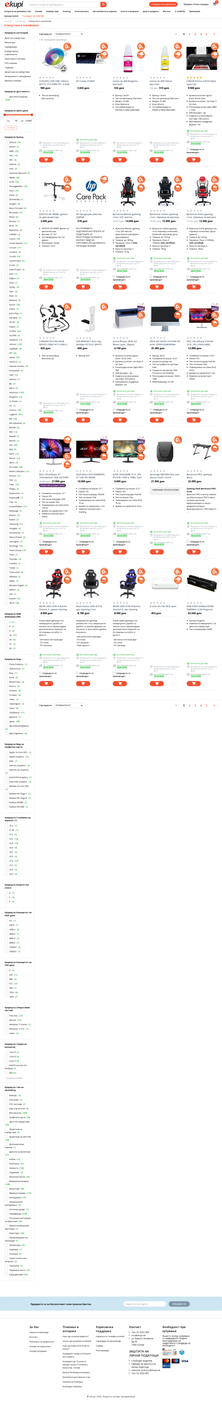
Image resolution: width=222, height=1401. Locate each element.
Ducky (12, 287)
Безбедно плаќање (72, 1386)
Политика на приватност (42, 1341)
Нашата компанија (38, 1332)
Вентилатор (15, 1112)
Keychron (13, 392)
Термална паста (17, 1270)
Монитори (10, 42)
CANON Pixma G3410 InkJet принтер (201, 83)
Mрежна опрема (13, 80)
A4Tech (12, 142)
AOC (11, 155)
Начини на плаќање (73, 1381)
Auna (11, 195)
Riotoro (12, 515)
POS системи (15, 1104)
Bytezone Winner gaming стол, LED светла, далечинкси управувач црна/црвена (127, 216)
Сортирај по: (45, 34)
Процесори (14, 1245)
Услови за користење (40, 1346)
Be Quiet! (13, 212)
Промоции (194, 11)
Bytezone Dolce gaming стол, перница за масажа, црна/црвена (202, 216)
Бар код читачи (17, 1108)
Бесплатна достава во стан (76, 1377)
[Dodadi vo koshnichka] (46, 159)
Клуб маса (14, 1163)
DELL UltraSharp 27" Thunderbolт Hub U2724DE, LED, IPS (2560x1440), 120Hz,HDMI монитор (54, 476)
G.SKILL (12, 331)
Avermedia (14, 199)
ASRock (12, 164)
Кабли (12, 1159)
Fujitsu (12, 326)
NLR (11, 449)
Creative (13, 252)
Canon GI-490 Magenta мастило (125, 83)
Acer (11, 168)
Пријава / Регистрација (193, 4)
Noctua (12, 475)
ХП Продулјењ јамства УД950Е (89, 216)
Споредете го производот (195, 151)
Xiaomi (12, 598)
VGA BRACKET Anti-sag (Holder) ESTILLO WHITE (89, 343)
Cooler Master (16, 243)
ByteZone (14, 230)
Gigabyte (13, 348)
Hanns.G (13, 361)
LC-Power (13, 401)
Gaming (67, 11)
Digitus (12, 278)
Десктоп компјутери (15, 38)
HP (10, 353)
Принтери (14, 1233)
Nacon (12, 458)
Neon (11, 462)
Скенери (13, 1253)
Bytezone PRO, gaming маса (199, 476)
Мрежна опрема (17, 1193)
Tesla (11, 554)
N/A (11, 445)
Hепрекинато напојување (18, 76)
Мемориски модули (19, 1181)
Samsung (13, 524)
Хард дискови (16, 1274)
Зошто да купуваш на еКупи (77, 1341)
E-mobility (180, 11)
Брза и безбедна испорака (76, 1372)
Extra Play (14, 313)
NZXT (11, 453)
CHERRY (13, 234)
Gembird (13, 339)
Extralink (13, 317)
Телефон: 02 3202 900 (33, 16)
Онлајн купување (38, 1351)
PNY (11, 480)
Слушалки (14, 1265)
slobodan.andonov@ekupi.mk (146, 1370)
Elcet (11, 295)
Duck (11, 282)
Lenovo (12, 410)
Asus (11, 190)
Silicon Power (15, 537)
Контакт (33, 1337)
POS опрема (11, 63)
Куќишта (13, 1168)
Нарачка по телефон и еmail (110, 1336)
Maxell (12, 436)
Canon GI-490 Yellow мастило (161, 83)
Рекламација (102, 1350)
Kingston (13, 396)
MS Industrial (15, 423)
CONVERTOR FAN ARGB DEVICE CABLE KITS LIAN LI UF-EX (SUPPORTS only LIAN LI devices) (54, 343)
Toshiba (13, 563)
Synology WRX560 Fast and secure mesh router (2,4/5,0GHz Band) (164, 476)
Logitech (13, 414)
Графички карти (17, 1117)
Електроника (82, 11)
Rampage (13, 510)
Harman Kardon (17, 366)
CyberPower (15, 260)
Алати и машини (130, 11)
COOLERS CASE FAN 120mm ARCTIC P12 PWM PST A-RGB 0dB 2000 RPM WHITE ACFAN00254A (54, 83)
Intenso (12, 379)
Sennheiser (14, 532)
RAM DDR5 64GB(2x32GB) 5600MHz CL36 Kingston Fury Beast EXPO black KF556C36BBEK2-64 (200, 608)
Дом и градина (151, 11)
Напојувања (15, 1197)
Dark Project (15, 269)
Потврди (11, 128)
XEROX (12, 589)
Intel (11, 374)
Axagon (12, 203)
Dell (11, 273)
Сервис (99, 1345)
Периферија (11, 46)
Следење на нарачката (163, 4)
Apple (12, 177)
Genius (12, 344)
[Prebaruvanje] (103, 4)
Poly (11, 502)
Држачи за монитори (19, 1151)
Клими (38, 11)
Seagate (13, 528)
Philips (12, 488)
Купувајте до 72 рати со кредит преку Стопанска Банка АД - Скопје (75, 1364)
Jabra (11, 388)
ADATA (12, 146)
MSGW (12, 427)
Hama (12, 357)
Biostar (12, 221)
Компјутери (52, 11)
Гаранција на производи (108, 1341)
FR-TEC (12, 322)
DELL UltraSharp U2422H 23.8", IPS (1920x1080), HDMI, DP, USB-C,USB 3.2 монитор (200, 343)
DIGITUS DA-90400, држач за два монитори (53, 216)
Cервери (9, 67)
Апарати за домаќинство (17, 11)
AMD (11, 151)
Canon (12, 238)
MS (10, 418)
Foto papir (14, 1099)
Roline (12, 519)
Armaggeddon (16, 186)
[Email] (144, 1304)
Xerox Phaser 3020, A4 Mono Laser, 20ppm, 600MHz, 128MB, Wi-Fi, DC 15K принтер (127, 343)
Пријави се (179, 1304)
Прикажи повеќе (14, 1078)
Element (13, 300)
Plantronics (14, 493)
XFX (11, 594)
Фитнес (167, 11)
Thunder (13, 559)
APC (11, 159)
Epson (12, 304)
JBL (10, 383)
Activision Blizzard (17, 173)
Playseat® (14, 497)
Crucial (12, 256)
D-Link (12, 265)
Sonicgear (14, 541)
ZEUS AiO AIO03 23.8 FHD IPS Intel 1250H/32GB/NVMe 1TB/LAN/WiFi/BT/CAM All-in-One (165, 343)
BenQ (12, 216)
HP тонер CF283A (85, 81)
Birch (11, 225)
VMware (13, 576)
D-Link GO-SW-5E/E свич (163, 606)
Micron (12, 440)
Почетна (8, 21)
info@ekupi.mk (139, 1335)
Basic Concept (16, 208)
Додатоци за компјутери (17, 71)
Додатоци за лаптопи (20, 1136)
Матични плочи (17, 1176)
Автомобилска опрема (105, 11)
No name (13, 467)
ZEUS (11, 602)
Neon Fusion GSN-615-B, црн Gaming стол (89, 608)
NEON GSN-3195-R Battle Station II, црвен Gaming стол (53, 608)
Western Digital (16, 585)
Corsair (12, 247)
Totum (12, 567)
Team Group (15, 550)
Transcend (14, 572)
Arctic (11, 181)
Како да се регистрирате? (76, 1336)
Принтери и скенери (15, 58)
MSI (11, 431)
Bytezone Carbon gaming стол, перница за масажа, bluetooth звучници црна (165, 216)
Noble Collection (17, 471)
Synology (13, 545)
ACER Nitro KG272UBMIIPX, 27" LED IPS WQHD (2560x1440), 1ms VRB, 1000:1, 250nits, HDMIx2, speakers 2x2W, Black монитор (90, 476)
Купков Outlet (11, 16)
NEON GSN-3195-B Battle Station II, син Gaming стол (126, 608)
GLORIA (12, 335)
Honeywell (14, 370)
